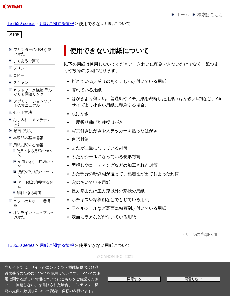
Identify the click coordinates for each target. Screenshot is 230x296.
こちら (66, 279)
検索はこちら (210, 14)
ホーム (182, 14)
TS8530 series (21, 23)
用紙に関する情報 (57, 23)
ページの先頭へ (200, 234)
